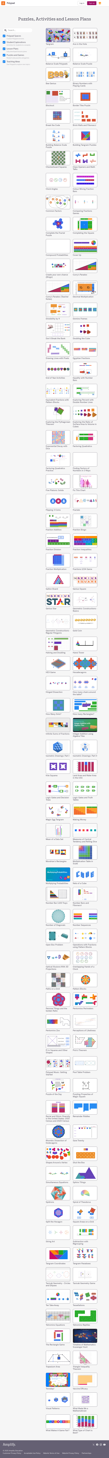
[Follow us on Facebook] (97, 1444)
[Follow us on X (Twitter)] (93, 1444)
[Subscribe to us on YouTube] (104, 1444)
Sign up (92, 3)
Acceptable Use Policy (32, 1453)
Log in (82, 3)
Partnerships (86, 1453)
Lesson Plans (18, 50)
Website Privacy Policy (70, 1453)
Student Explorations (18, 43)
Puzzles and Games (18, 56)
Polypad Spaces (18, 37)
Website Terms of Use (51, 1453)
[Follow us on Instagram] (101, 1444)
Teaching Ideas (18, 63)
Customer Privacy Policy (12, 1453)
